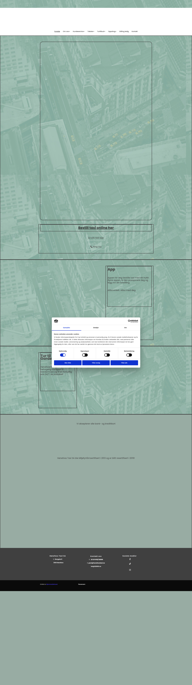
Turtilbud (100, 31)
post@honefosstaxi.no (97, 563)
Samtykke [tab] (66, 327)
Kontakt (135, 31)
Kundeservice (78, 31)
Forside (57, 31)
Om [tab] (125, 327)
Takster (90, 31)
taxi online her (97, 227)
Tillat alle (124, 363)
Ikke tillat (68, 363)
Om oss (66, 31)
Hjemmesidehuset (51, 584)
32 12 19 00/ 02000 (97, 559)
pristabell (58, 374)
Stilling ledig (124, 31)
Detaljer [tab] (96, 327)
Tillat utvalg (96, 363)
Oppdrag (111, 31)
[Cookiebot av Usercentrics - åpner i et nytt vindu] (129, 321)
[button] (96, 237)
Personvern (81, 584)
